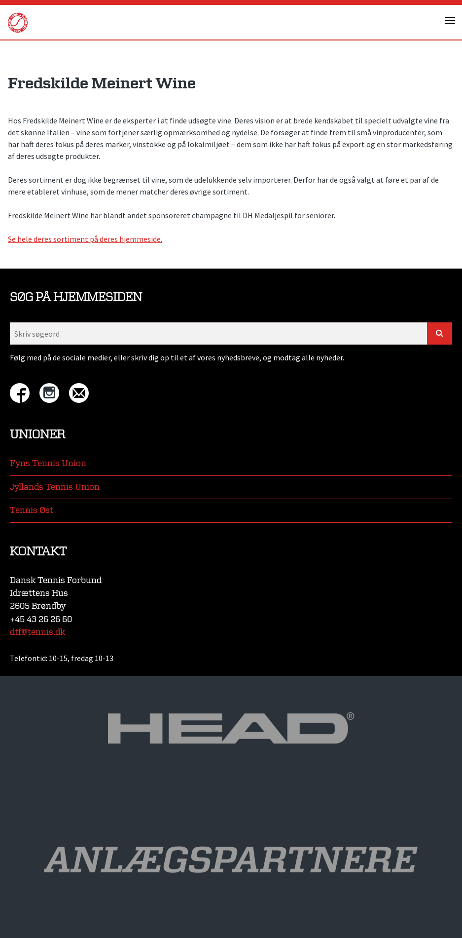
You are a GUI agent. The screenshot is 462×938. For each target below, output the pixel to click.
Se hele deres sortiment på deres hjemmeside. (85, 239)
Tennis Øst (31, 510)
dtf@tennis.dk (37, 632)
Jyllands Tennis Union (55, 487)
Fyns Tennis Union (48, 463)
